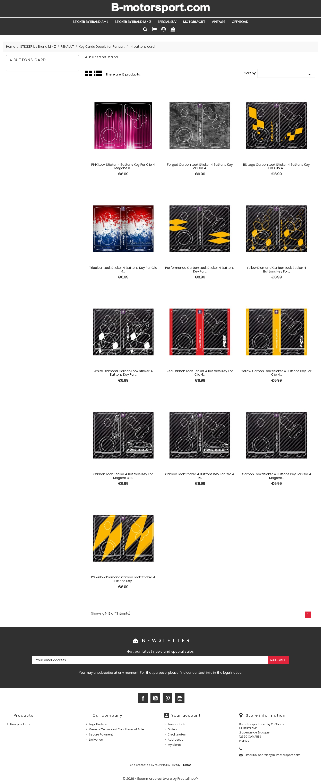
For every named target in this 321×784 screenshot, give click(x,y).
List (98, 75)
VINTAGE (218, 21)
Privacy (175, 765)
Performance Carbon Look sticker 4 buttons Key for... (199, 269)
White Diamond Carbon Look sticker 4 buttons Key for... (123, 373)
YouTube (155, 698)
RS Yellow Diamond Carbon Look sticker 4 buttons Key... (123, 579)
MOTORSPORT (194, 21)
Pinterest (167, 698)
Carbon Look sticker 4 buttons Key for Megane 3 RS (123, 476)
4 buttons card (27, 59)
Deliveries (96, 740)
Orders (172, 729)
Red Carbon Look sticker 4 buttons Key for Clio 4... (200, 373)
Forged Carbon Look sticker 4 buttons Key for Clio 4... (200, 166)
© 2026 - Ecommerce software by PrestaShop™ (160, 778)
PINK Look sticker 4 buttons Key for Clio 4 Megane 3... (123, 166)
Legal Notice (98, 724)
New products (20, 724)
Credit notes (177, 734)
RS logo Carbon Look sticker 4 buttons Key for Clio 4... (276, 166)
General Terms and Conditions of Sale (116, 729)
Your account (186, 715)
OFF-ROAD (240, 21)
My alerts (174, 745)
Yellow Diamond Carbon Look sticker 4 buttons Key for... (276, 269)
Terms (187, 765)
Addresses (175, 740)
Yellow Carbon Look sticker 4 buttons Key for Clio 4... (276, 373)
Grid (88, 73)
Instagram (179, 698)
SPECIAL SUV (167, 21)
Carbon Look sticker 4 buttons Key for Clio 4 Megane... (276, 476)
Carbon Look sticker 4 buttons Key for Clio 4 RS (199, 476)
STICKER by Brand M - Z (133, 21)
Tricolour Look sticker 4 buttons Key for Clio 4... (123, 269)
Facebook (143, 698)
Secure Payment (101, 734)
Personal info (177, 724)
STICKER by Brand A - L (90, 21)
